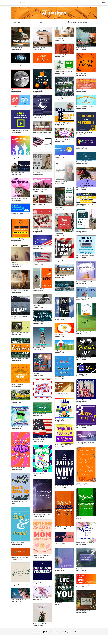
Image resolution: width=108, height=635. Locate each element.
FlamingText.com (54, 632)
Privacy (41, 632)
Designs (22, 3)
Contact (34, 632)
